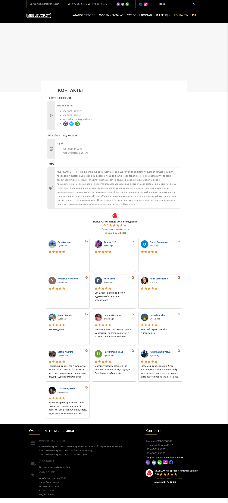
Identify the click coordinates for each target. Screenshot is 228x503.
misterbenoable (128, 317)
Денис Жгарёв (97, 317)
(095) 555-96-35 (77, 4)
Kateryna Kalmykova (129, 329)
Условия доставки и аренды (148, 15)
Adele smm (112, 304)
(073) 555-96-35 (97, 4)
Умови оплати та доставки (73, 450)
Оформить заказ (111, 15)
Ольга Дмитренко (129, 292)
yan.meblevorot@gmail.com (44, 4)
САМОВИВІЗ (72, 464)
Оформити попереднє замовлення (169, 457)
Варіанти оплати (73, 454)
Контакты (181, 15)
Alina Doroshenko (129, 304)
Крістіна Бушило (98, 341)
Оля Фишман (97, 292)
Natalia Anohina (97, 329)
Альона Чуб (112, 292)
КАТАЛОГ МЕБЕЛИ (83, 15)
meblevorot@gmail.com (101, 150)
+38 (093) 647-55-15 (100, 148)
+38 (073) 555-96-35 (100, 115)
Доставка (72, 460)
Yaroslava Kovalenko (98, 304)
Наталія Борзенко (113, 317)
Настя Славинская (113, 329)
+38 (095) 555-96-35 (100, 114)
